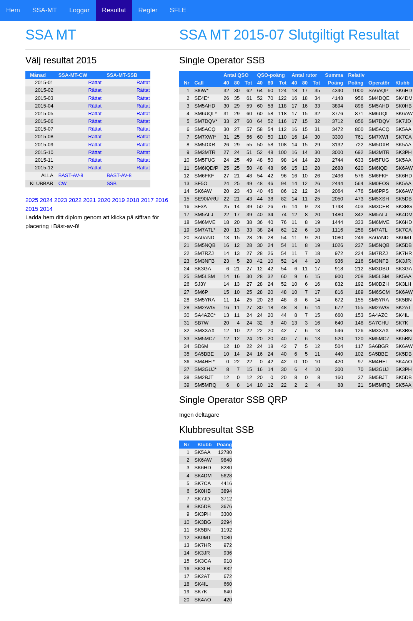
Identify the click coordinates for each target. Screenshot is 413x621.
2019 (118, 200)
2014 (46, 208)
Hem (13, 10)
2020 (104, 200)
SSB (112, 183)
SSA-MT (44, 10)
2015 (31, 208)
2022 (75, 200)
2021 (89, 200)
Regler (147, 10)
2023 (60, 200)
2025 (31, 200)
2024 (46, 200)
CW (62, 183)
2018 (133, 200)
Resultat (114, 10)
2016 (161, 200)
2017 (147, 200)
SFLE (178, 10)
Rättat (95, 82)
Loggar (79, 10)
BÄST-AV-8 (70, 175)
